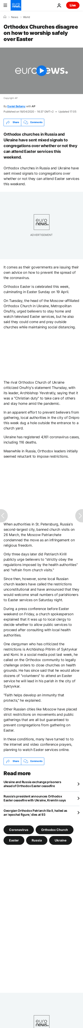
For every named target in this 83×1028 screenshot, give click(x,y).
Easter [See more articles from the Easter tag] (14, 840)
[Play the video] (41, 71)
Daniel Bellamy (16, 106)
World (26, 17)
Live (73, 5)
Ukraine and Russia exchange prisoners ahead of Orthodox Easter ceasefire (32, 784)
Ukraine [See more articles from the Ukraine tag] (60, 840)
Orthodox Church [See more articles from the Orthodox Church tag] (54, 829)
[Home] (5, 16)
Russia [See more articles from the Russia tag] (37, 840)
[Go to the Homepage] (16, 5)
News (14, 17)
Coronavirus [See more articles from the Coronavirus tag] (18, 829)
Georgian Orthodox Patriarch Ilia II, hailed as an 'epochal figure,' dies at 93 (35, 812)
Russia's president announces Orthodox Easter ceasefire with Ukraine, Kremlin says (35, 798)
